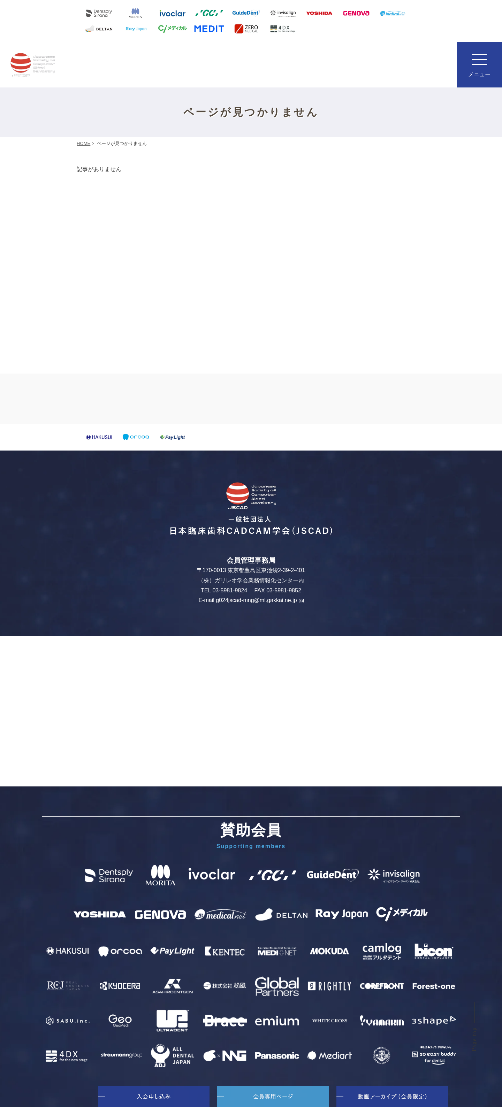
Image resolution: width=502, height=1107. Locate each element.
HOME (83, 143)
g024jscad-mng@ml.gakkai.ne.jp (259, 601)
